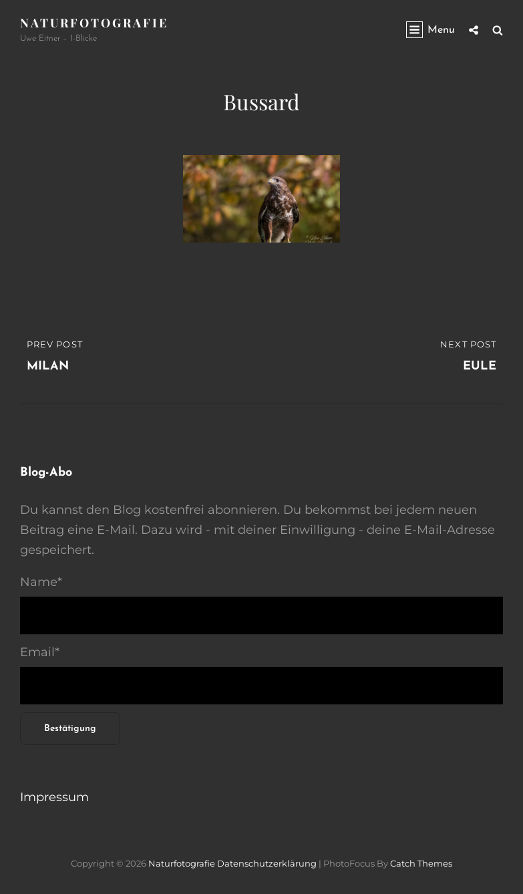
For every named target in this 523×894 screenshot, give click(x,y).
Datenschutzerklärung (267, 863)
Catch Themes (421, 863)
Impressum (54, 797)
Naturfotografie (94, 23)
